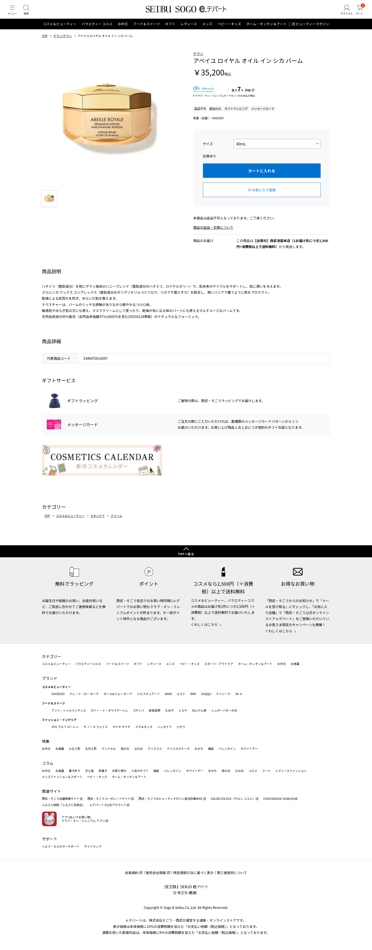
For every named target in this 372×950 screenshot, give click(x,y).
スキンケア (97, 521)
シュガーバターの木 (224, 710)
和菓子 (103, 771)
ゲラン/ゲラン (62, 41)
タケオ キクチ (121, 727)
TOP (45, 41)
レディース (189, 29)
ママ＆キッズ (143, 727)
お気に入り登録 (264, 195)
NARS (168, 694)
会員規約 (131, 872)
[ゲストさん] (344, 13)
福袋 (211, 748)
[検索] (29, 13)
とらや (183, 710)
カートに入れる (261, 176)
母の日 (125, 748)
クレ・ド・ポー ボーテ (84, 694)
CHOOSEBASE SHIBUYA (278, 798)
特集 (46, 741)
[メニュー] (13, 13)
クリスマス (155, 748)
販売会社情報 (156, 872)
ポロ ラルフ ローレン (65, 727)
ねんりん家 (199, 710)
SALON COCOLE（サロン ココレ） (233, 798)
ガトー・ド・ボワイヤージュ (109, 710)
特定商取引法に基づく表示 (193, 872)
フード (266, 771)
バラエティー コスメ (97, 29)
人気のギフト (140, 771)
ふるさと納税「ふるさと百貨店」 (63, 805)
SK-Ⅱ (239, 694)
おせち (199, 748)
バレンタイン (227, 748)
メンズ (207, 29)
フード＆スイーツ (146, 29)
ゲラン (198, 59)
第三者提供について (232, 872)
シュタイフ (164, 727)
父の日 (138, 748)
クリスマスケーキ (178, 748)
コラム (48, 763)
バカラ (181, 727)
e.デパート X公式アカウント (108, 805)
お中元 (123, 29)
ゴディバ (138, 710)
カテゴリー (51, 656)
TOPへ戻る (186, 554)
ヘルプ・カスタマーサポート (60, 846)
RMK (193, 694)
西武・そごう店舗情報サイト (60, 798)
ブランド (49, 678)
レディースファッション (291, 771)
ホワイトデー (249, 748)
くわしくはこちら (204, 624)
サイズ (208, 149)
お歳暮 (295, 664)
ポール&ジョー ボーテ (118, 694)
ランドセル (109, 748)
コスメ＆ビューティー (59, 29)
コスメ (253, 771)
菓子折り (74, 771)
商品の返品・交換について (213, 233)
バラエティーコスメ (88, 664)
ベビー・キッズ (229, 29)
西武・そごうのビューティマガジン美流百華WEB (171, 798)
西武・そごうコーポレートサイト (109, 798)
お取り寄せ (119, 771)
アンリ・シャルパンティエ (69, 710)
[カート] (359, 13)
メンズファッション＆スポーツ (62, 777)
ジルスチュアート (148, 694)
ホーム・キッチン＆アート (266, 29)
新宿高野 (154, 710)
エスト (181, 694)
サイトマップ (92, 846)
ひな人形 (74, 748)
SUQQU (206, 694)
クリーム (116, 521)
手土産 (89, 771)
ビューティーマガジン (312, 29)
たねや (169, 710)
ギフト (170, 29)
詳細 (248, 96)
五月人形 (91, 748)
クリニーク (223, 694)
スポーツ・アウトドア (218, 664)
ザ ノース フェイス (96, 727)
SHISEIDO (58, 694)
